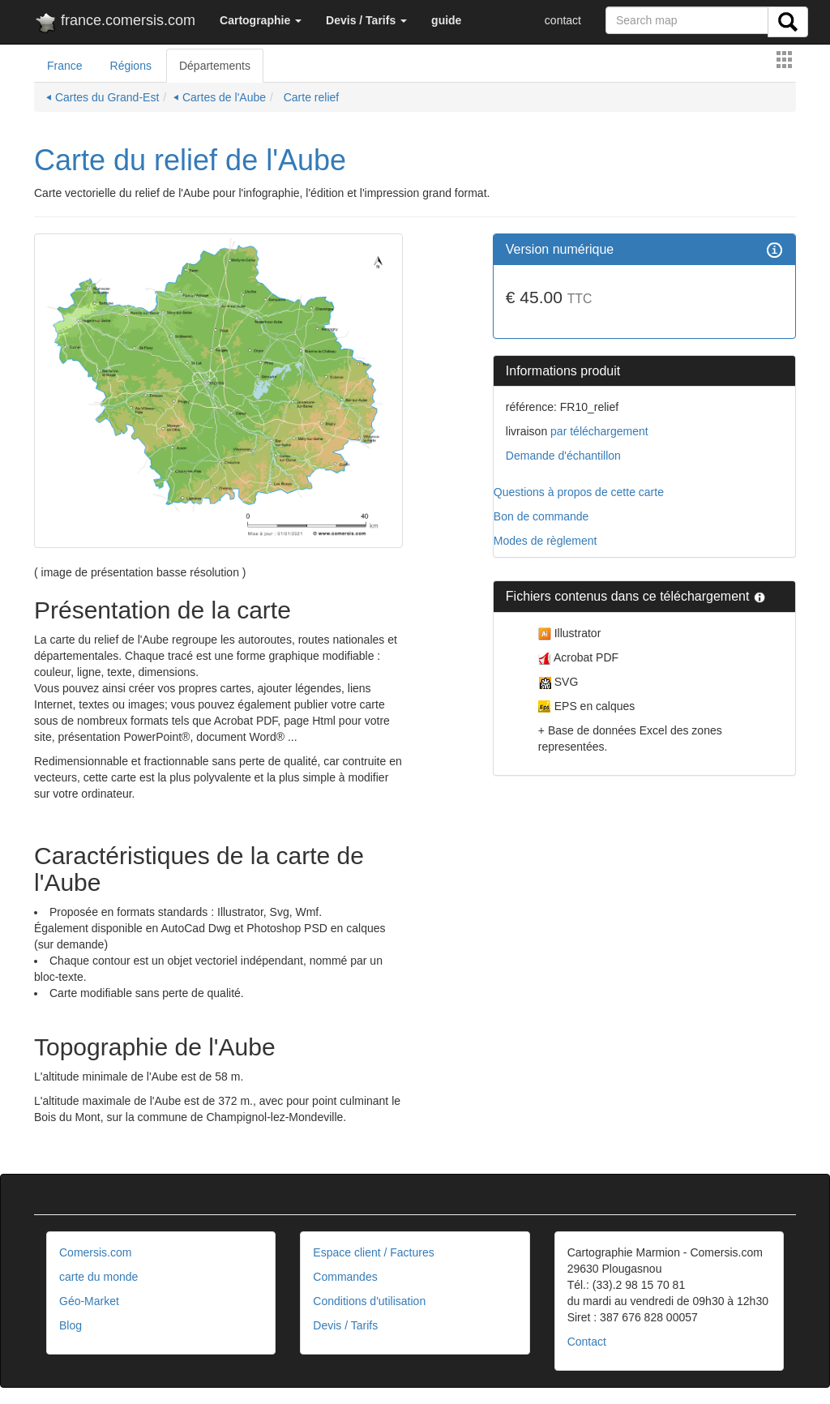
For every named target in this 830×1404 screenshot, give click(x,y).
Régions (131, 65)
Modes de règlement (545, 540)
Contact (586, 1341)
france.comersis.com (114, 23)
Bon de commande (541, 516)
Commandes (345, 1276)
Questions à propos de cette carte (579, 492)
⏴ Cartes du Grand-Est (102, 97)
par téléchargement (597, 431)
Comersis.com (95, 1252)
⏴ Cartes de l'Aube (219, 97)
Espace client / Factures (373, 1252)
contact (563, 20)
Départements (214, 65)
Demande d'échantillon (563, 455)
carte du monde (98, 1276)
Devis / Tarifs (345, 1325)
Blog (70, 1325)
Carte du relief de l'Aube (190, 160)
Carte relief (309, 97)
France (65, 65)
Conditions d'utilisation (369, 1301)
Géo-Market (89, 1301)
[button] (261, 20)
